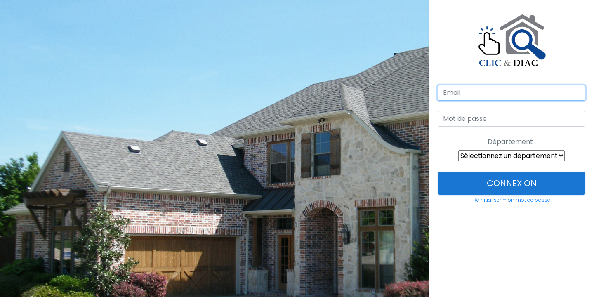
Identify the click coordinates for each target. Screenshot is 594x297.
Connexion (512, 183)
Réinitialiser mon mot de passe (511, 199)
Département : (512, 141)
